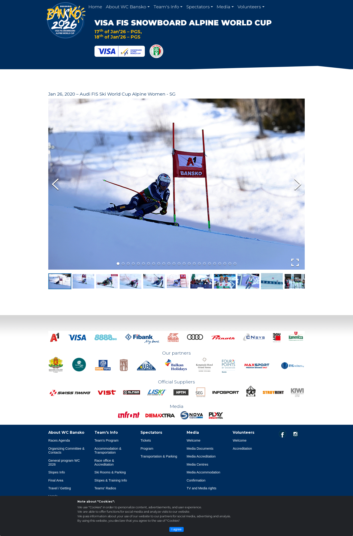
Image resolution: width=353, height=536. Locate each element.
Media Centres (197, 464)
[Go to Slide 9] (158, 263)
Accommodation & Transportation (108, 450)
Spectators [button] (198, 6)
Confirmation (196, 480)
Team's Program (106, 440)
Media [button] (223, 6)
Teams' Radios (105, 488)
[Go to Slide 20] (214, 263)
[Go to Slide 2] (123, 263)
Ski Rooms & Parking (110, 472)
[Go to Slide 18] (204, 263)
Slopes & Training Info (110, 480)
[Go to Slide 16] (194, 263)
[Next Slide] (298, 184)
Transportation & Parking (158, 456)
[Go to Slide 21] (219, 263)
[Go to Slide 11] (168, 263)
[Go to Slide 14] (184, 263)
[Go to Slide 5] (138, 263)
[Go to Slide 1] (118, 263)
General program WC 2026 (64, 462)
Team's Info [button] (166, 6)
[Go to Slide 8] (153, 263)
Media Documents (200, 448)
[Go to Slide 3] (128, 263)
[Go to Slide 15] (189, 263)
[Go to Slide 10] (163, 263)
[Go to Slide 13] (179, 263)
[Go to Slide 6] (143, 263)
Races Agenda (59, 440)
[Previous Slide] (55, 184)
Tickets (145, 440)
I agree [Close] (176, 529)
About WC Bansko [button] (126, 6)
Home (95, 6)
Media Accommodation (203, 472)
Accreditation (242, 448)
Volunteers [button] (249, 6)
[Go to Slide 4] (133, 263)
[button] (59, 281)
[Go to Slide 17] (199, 263)
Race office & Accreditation (104, 462)
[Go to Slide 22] (224, 263)
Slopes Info (56, 472)
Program (146, 448)
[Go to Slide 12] (174, 263)
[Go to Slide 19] (209, 263)
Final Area (55, 480)
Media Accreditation (201, 456)
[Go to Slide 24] (235, 263)
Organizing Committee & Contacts (66, 450)
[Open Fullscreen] (295, 262)
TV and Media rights (201, 488)
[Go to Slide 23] (229, 263)
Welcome (194, 440)
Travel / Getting (59, 488)
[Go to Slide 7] (148, 263)
